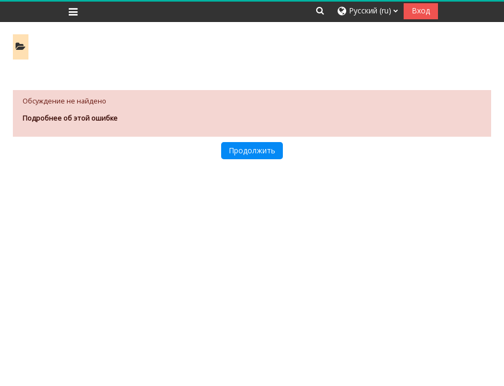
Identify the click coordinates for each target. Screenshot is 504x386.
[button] (320, 10)
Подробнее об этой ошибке (70, 118)
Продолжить (252, 150)
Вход (421, 10)
